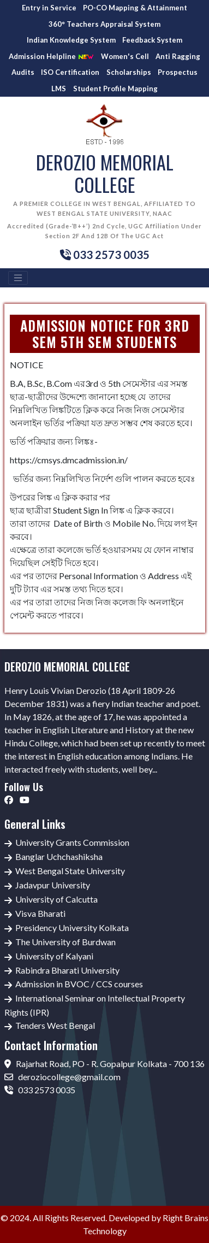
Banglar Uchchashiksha (59, 856)
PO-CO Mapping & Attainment (135, 7)
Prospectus (178, 72)
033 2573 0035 (39, 1090)
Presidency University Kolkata (72, 927)
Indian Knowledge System (71, 40)
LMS (58, 88)
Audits (22, 72)
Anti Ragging (178, 56)
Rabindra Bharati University (67, 970)
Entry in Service (49, 7)
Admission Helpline (51, 56)
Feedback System (152, 40)
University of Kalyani (54, 956)
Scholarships (128, 72)
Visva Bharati (40, 913)
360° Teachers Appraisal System (104, 24)
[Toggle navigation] (18, 278)
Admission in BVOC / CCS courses (79, 984)
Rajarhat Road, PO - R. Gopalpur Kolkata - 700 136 (104, 1063)
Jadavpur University (52, 885)
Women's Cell (125, 56)
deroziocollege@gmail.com (62, 1076)
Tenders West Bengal (55, 1025)
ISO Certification (70, 72)
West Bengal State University (70, 870)
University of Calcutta (56, 899)
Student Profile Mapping (115, 88)
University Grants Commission (72, 842)
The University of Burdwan (65, 941)
